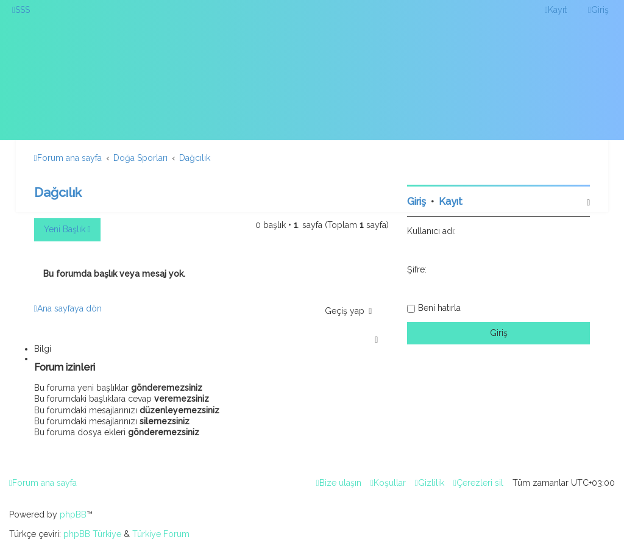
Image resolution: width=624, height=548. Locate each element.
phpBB (73, 514)
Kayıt (451, 201)
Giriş (416, 201)
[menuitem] (21, 10)
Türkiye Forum (161, 534)
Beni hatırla (439, 308)
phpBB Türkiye (92, 534)
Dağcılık (58, 192)
